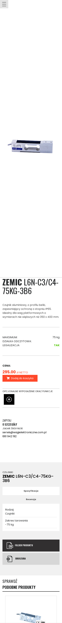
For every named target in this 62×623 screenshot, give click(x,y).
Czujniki (7, 472)
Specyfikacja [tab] (31, 490)
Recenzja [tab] (31, 499)
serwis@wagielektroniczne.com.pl (24, 432)
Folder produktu (19, 545)
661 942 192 (9, 436)
